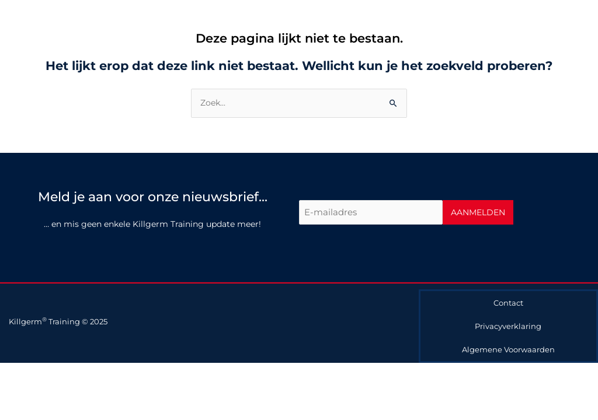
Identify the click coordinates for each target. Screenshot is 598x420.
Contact (508, 302)
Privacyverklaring (508, 326)
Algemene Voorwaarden (508, 349)
